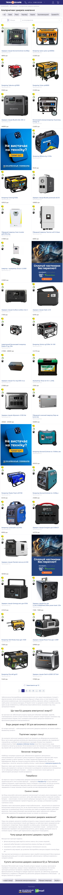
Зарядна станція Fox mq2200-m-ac (13, 381)
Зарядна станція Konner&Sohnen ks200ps (16, 51)
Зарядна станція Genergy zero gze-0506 (15, 603)
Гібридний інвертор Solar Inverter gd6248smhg (13, 233)
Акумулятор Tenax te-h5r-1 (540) (43, 381)
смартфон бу (42, 781)
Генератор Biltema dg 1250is (42, 156)
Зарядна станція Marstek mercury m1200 (15, 562)
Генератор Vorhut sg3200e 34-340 (44, 344)
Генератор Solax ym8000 (41, 85)
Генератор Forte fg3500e (10, 198)
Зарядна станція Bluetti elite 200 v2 (13, 120)
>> (36, 691)
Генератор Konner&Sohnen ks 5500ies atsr (47, 451)
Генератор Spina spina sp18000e (43, 51)
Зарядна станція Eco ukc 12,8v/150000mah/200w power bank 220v (47, 604)
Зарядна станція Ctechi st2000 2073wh (46, 674)
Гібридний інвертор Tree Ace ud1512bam (46, 232)
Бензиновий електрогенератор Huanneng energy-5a (47, 121)
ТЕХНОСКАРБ (4, 6)
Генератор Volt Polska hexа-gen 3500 (14, 640)
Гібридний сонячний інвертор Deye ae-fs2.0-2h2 (46, 416)
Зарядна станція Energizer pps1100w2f (46, 527)
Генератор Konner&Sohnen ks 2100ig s (46, 493)
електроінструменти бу (52, 763)
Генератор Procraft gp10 (9, 674)
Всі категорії (14, 6)
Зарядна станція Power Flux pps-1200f (45, 640)
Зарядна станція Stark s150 (42, 310)
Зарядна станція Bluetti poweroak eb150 (46, 198)
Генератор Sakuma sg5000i (11, 85)
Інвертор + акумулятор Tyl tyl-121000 (14, 268)
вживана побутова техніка (25, 744)
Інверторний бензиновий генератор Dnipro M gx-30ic (14, 345)
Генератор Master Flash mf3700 (12, 493)
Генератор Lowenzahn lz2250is (12, 527)
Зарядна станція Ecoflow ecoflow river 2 (15, 310)
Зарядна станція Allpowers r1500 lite (14, 415)
